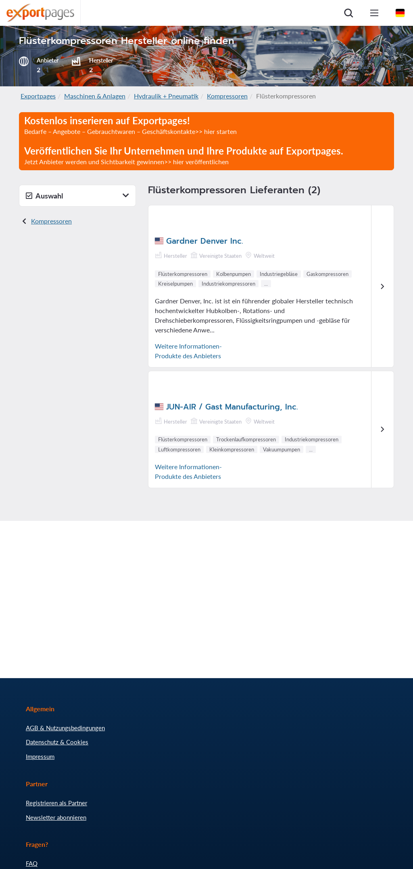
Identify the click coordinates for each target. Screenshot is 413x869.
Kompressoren (227, 96)
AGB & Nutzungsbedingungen (65, 727)
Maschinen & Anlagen (94, 96)
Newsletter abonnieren (56, 817)
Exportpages (38, 96)
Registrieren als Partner (56, 802)
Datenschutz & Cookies (57, 742)
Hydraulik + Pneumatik (166, 96)
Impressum (40, 756)
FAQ (32, 863)
